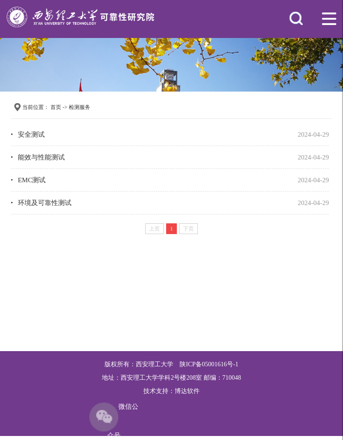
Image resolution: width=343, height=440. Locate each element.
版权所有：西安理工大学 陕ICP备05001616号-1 (171, 364)
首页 (55, 107)
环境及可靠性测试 (44, 202)
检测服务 (79, 107)
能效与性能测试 (41, 157)
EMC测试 (32, 180)
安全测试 (31, 134)
